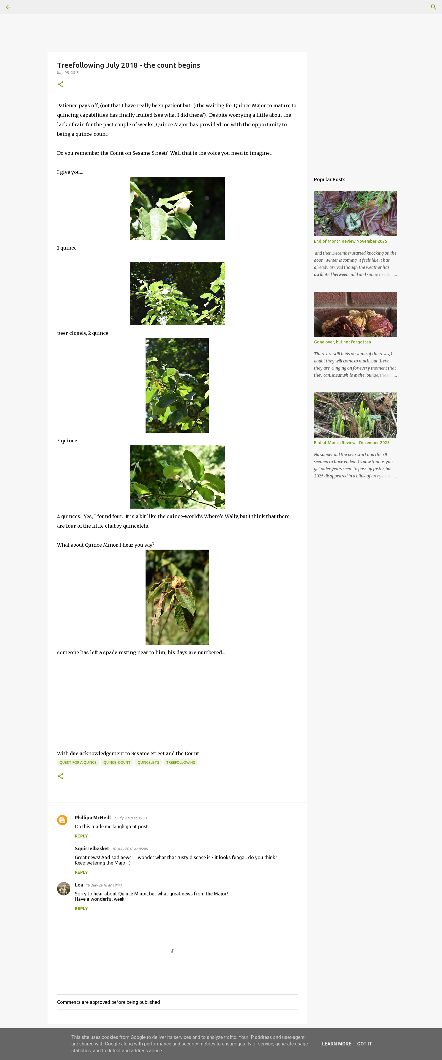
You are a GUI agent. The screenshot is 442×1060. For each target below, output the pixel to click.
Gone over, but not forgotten (342, 342)
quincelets (148, 762)
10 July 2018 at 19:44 (103, 885)
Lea (79, 884)
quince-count (117, 762)
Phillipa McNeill (93, 817)
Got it (364, 1044)
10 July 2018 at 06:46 (130, 849)
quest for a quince (78, 762)
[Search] (25, 7)
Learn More (336, 1044)
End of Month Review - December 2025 (351, 442)
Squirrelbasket (92, 848)
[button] (60, 85)
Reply (81, 836)
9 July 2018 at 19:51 (130, 818)
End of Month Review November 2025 (350, 241)
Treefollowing (180, 762)
